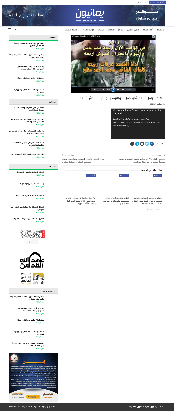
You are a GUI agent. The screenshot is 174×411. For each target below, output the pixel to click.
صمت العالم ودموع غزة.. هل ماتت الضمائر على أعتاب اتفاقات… (28, 344)
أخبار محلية (148, 30)
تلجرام (140, 2)
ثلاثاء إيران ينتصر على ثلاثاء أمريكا (30, 78)
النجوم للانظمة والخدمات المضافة (24, 407)
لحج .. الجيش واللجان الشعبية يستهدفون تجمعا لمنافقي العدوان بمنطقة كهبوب (83, 160)
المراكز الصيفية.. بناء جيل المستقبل (30, 172)
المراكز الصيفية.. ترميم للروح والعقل (29, 195)
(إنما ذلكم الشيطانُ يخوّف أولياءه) (31, 183)
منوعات (111, 30)
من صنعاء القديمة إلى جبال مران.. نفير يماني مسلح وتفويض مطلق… (26, 132)
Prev (158, 209)
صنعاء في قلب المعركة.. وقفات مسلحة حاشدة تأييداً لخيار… (29, 44)
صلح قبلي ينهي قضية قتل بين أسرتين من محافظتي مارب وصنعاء (27, 120)
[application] (138, 124)
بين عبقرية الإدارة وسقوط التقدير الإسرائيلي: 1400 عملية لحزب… (30, 67)
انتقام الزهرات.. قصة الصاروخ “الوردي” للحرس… (29, 91)
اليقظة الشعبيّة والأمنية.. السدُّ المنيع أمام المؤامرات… (27, 208)
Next (151, 209)
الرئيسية (161, 30)
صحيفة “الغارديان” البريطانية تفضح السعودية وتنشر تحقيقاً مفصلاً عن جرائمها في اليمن (142, 160)
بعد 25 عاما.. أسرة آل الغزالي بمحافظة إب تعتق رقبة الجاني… (28, 144)
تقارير (120, 30)
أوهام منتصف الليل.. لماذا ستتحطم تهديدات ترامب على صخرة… (26, 56)
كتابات (101, 30)
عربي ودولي (133, 30)
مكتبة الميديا (71, 30)
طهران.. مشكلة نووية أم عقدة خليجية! (28, 218)
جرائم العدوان (87, 30)
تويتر (145, 2)
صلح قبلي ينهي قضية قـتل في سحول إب (27, 154)
